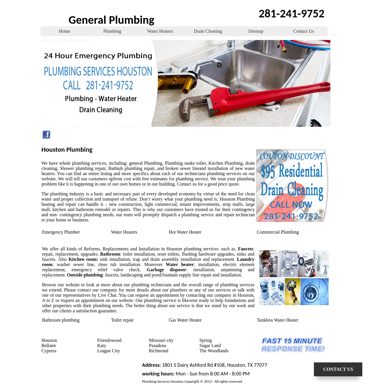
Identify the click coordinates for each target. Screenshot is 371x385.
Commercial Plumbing (278, 232)
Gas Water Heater (185, 320)
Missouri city (161, 340)
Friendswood (109, 340)
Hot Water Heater (185, 232)
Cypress (49, 350)
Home (64, 31)
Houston (49, 340)
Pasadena (157, 345)
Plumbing (112, 31)
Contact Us (303, 31)
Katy (101, 345)
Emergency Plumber (61, 232)
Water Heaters (160, 31)
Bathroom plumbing (60, 320)
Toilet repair (122, 320)
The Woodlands (213, 350)
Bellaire (48, 345)
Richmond (158, 350)
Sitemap (255, 31)
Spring (205, 340)
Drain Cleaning (208, 31)
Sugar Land (210, 345)
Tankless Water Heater (278, 320)
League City (108, 350)
